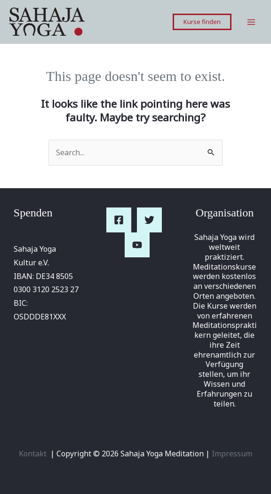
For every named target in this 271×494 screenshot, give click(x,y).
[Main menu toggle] (251, 22)
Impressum (232, 453)
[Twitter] (149, 219)
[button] (202, 22)
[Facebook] (118, 219)
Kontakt (33, 453)
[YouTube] (137, 244)
